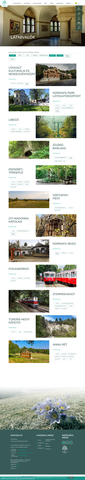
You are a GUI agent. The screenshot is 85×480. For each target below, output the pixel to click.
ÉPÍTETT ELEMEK (67, 56)
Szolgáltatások (37, 3)
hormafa (57, 356)
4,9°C (79, 13)
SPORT (20, 55)
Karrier (47, 443)
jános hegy (70, 158)
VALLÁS (60, 55)
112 (17, 468)
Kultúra (71, 108)
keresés (79, 27)
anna (64, 359)
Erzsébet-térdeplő (16, 171)
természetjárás (59, 157)
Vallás (13, 182)
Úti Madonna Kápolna (19, 220)
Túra (71, 105)
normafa (64, 157)
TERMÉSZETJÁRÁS (44, 55)
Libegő (14, 120)
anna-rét (57, 359)
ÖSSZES (12, 59)
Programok (27, 3)
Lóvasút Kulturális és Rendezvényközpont (24, 71)
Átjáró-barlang (59, 146)
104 (24, 460)
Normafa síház (64, 244)
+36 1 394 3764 (22, 455)
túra (64, 161)
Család (57, 105)
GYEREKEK (35, 55)
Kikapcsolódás (17, 3)
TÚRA (27, 55)
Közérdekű (47, 446)
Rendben (71, 477)
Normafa (68, 3)
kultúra (13, 83)
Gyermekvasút (64, 294)
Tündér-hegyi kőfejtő (19, 321)
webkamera (78, 8)
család (71, 207)
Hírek (45, 3)
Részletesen (12, 79)
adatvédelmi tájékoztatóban (60, 477)
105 (18, 466)
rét (71, 359)
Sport (64, 105)
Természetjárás (65, 108)
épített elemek (27, 84)
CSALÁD (12, 55)
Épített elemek (57, 111)
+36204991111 (22, 450)
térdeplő (26, 182)
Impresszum (48, 449)
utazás (71, 306)
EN (78, 3)
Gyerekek (57, 108)
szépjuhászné (58, 161)
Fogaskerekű (19, 269)
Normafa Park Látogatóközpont (67, 94)
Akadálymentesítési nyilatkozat (50, 440)
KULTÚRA (52, 55)
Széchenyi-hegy (61, 196)
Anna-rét (60, 345)
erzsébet (20, 182)
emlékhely (20, 184)
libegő (20, 131)
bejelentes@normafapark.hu (25, 453)
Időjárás (40, 445)
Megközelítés (59, 3)
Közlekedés (40, 443)
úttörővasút (65, 303)
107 (18, 464)
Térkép (51, 3)
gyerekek (20, 278)
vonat (64, 306)
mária (26, 184)
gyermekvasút (58, 306)
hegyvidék (20, 83)
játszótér (70, 356)
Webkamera (41, 448)
